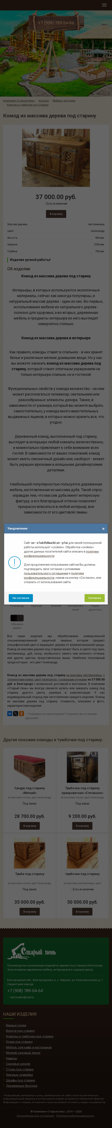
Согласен (94, 598)
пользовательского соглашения (46, 573)
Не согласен (20, 598)
